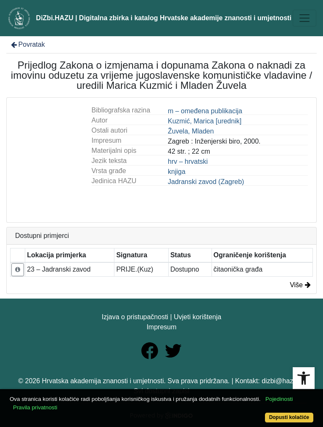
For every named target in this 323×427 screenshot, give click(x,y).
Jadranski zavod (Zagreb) (206, 181)
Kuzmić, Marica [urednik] (204, 121)
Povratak (27, 44)
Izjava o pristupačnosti (135, 316)
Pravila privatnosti (35, 407)
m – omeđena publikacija (205, 111)
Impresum (161, 327)
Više (300, 284)
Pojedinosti (279, 399)
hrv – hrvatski (188, 161)
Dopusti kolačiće (289, 417)
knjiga (176, 171)
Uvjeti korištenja (197, 316)
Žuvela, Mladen (191, 131)
